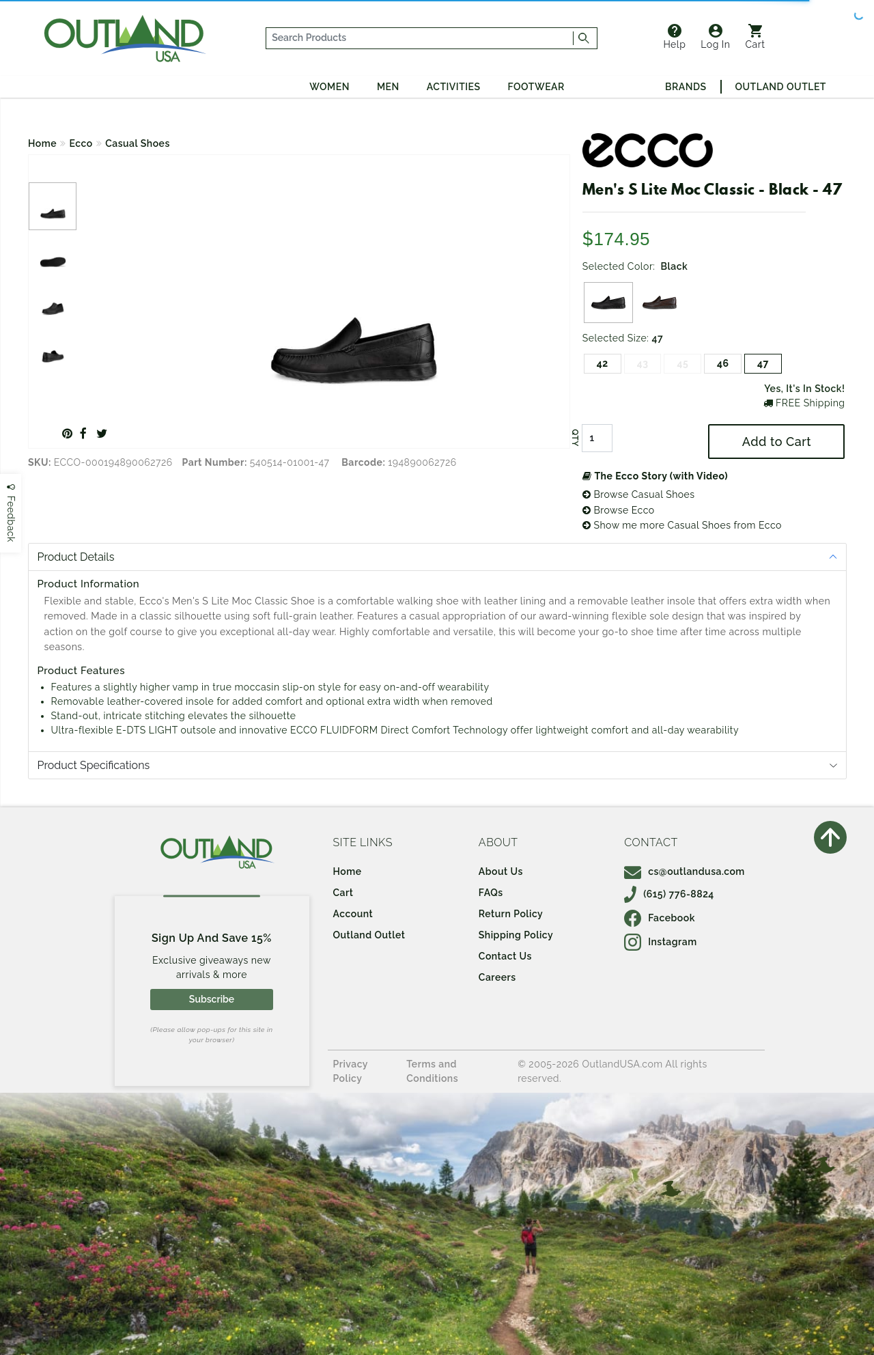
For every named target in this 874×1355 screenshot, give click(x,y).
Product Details (76, 556)
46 (723, 363)
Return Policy (511, 913)
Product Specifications (94, 765)
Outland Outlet (780, 86)
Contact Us (505, 956)
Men (388, 86)
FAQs (491, 892)
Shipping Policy (516, 935)
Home (42, 143)
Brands (685, 86)
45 (682, 363)
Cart (755, 37)
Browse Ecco (618, 510)
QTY (575, 438)
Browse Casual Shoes (638, 494)
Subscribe (211, 999)
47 (763, 363)
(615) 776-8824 (669, 894)
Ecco (81, 143)
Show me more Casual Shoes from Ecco (682, 525)
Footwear (536, 86)
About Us (501, 871)
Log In (715, 37)
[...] (420, 38)
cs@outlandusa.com (684, 871)
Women (329, 86)
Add (776, 441)
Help (674, 37)
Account (353, 913)
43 (643, 363)
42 (602, 363)
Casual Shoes (137, 143)
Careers (497, 977)
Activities (454, 86)
